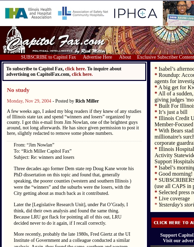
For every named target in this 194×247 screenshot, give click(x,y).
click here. (82, 74)
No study (18, 90)
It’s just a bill (173, 112)
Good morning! (176, 174)
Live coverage (174, 198)
